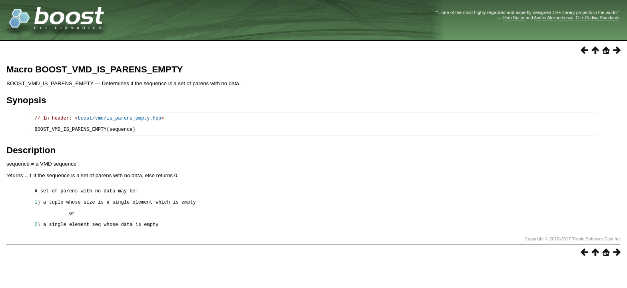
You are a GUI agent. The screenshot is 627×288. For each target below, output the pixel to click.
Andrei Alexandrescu (553, 17)
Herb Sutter (514, 17)
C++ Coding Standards (597, 17)
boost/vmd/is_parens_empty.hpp (119, 119)
